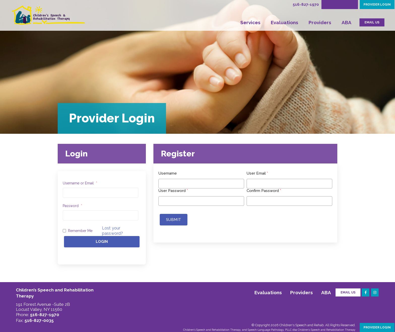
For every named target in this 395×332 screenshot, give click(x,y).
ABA (346, 22)
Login (102, 241)
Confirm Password (264, 190)
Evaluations (284, 22)
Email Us (348, 292)
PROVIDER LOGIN (377, 4)
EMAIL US (372, 22)
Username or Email (80, 183)
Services (250, 22)
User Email (257, 173)
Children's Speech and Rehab (301, 325)
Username (167, 173)
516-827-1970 (306, 4)
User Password (173, 190)
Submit (173, 219)
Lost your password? (112, 231)
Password (72, 206)
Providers (320, 22)
